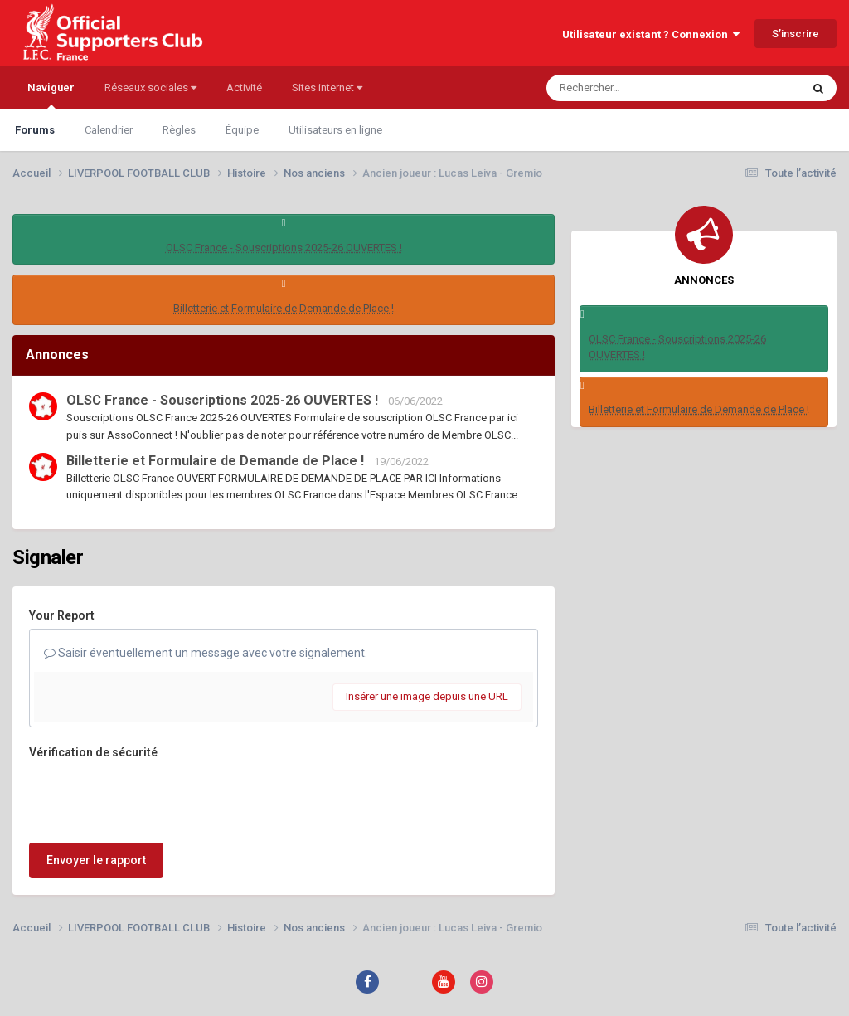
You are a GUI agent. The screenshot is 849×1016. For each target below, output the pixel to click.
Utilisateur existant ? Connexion (651, 34)
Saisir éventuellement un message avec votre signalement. (205, 652)
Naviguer (51, 95)
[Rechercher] (628, 88)
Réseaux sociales (150, 87)
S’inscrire (795, 33)
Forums (35, 130)
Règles (179, 130)
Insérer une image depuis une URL (427, 696)
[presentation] (155, 798)
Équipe (242, 130)
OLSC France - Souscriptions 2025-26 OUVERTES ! (284, 247)
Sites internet (327, 87)
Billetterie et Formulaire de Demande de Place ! (283, 308)
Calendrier (109, 130)
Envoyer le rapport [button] (96, 860)
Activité (244, 87)
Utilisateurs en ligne (335, 130)
